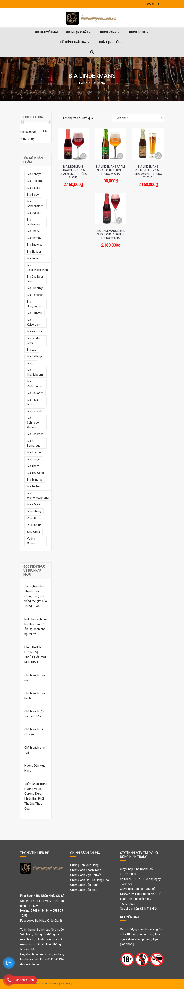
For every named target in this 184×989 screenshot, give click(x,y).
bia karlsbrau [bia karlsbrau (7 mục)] (35, 331)
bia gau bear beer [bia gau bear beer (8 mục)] (35, 279)
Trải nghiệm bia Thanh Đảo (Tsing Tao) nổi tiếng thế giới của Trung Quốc (35, 596)
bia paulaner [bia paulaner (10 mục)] (35, 393)
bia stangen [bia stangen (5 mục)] (34, 452)
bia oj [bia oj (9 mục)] (30, 363)
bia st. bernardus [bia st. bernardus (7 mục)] (33, 443)
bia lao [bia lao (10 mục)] (31, 349)
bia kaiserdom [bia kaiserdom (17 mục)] (34, 322)
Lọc (45, 131)
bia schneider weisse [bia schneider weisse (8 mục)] (33, 422)
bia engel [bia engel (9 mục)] (33, 258)
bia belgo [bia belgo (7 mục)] (33, 194)
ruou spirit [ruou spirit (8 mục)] (34, 525)
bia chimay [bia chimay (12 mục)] (34, 237)
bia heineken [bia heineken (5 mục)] (35, 294)
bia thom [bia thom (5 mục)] (33, 466)
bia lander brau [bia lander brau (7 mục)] (33, 340)
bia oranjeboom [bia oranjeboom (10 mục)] (35, 372)
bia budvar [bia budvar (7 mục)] (34, 212)
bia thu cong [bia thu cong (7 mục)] (35, 472)
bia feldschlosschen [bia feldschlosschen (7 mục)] (37, 267)
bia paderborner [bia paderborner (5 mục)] (35, 384)
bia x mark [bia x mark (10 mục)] (33, 504)
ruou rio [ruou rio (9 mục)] (32, 518)
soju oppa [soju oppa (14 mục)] (33, 531)
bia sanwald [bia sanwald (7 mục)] (35, 411)
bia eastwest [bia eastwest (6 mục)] (35, 244)
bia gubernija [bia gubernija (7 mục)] (35, 288)
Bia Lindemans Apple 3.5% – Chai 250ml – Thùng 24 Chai (110, 170)
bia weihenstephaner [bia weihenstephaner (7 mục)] (38, 495)
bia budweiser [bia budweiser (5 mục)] (33, 222)
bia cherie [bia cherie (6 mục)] (33, 231)
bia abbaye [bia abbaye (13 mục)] (34, 174)
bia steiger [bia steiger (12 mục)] (34, 459)
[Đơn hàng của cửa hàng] (138, 118)
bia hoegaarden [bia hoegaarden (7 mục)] (35, 304)
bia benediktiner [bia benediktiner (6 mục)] (35, 204)
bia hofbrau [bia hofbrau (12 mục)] (34, 313)
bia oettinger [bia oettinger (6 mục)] (35, 356)
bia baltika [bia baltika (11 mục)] (33, 187)
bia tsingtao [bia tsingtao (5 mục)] (35, 479)
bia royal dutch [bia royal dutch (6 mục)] (33, 402)
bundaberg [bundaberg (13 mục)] (34, 511)
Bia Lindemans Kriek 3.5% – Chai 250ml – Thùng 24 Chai (111, 234)
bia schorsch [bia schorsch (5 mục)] (35, 434)
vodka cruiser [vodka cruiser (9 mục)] (31, 541)
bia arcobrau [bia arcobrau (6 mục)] (35, 180)
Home (83, 83)
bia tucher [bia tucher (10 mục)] (33, 486)
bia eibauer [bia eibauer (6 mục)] (34, 251)
